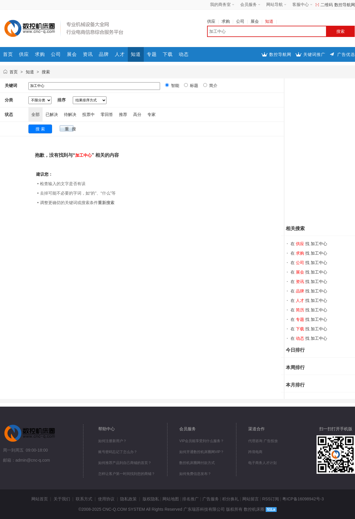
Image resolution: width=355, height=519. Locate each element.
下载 (168, 54)
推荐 (123, 114)
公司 (242, 21)
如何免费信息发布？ (195, 474)
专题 (152, 54)
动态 (184, 54)
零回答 (107, 114)
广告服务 (210, 499)
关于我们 (62, 499)
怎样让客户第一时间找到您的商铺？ (126, 474)
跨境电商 (255, 452)
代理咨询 (255, 441)
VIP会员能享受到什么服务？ (201, 441)
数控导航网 (344, 4)
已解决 (52, 114)
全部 (35, 114)
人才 (120, 54)
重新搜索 (106, 202)
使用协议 (106, 499)
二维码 (326, 4)
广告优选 (346, 54)
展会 (256, 21)
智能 (174, 85)
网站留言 (250, 499)
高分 (137, 114)
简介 (212, 85)
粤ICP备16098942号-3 (303, 499)
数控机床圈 (254, 509)
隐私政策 (128, 499)
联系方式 (84, 499)
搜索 (46, 71)
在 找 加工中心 (309, 243)
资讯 (88, 54)
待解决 (70, 114)
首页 (8, 54)
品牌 (104, 54)
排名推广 (190, 499)
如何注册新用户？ (112, 441)
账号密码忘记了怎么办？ (117, 452)
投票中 (88, 114)
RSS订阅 (270, 499)
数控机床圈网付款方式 (197, 463)
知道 (271, 21)
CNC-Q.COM (114, 509)
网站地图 (170, 499)
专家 (151, 114)
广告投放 (271, 441)
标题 (193, 85)
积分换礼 (230, 499)
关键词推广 (314, 54)
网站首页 (39, 499)
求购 (227, 21)
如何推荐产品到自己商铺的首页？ (124, 463)
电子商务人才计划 (262, 463)
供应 (213, 21)
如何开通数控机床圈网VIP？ (201, 452)
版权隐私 (151, 499)
